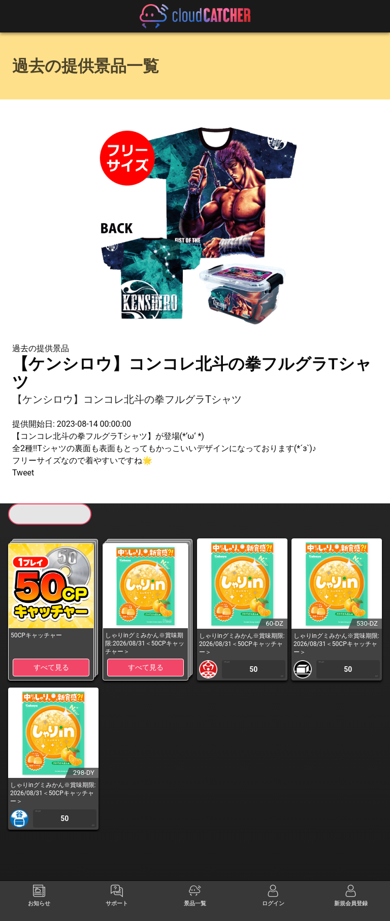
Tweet (23, 472)
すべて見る (51, 667)
